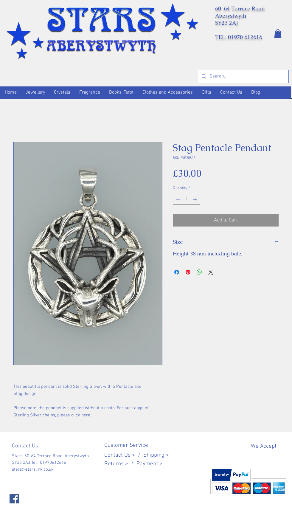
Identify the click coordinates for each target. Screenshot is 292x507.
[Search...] (242, 76)
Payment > (149, 464)
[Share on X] (210, 272)
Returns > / (120, 464)
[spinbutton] (186, 199)
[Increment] (195, 199)
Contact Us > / (123, 455)
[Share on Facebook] (176, 272)
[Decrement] (177, 199)
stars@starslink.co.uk (33, 469)
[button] (278, 33)
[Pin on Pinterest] (188, 272)
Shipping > (156, 455)
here (85, 415)
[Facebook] (14, 498)
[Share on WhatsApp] (199, 272)
